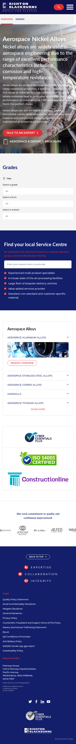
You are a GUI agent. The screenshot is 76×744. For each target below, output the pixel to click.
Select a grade (10, 184)
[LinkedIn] (42, 701)
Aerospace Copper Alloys (38, 384)
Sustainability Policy (13, 650)
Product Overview (22, 363)
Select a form (10, 197)
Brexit (6, 632)
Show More (38, 409)
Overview (7, 19)
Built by (64, 739)
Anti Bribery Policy (12, 641)
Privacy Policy (10, 618)
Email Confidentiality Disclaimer (19, 604)
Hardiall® (38, 394)
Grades (20, 19)
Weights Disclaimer (13, 608)
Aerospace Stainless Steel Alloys (38, 375)
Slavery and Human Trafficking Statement (24, 627)
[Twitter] (30, 701)
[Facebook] (36, 701)
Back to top (38, 556)
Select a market (11, 209)
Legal (6, 593)
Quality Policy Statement (16, 599)
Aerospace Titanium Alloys (38, 403)
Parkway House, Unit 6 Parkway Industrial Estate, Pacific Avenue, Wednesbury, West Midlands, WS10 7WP (19, 672)
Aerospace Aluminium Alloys (38, 337)
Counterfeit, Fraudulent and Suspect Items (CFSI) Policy (32, 623)
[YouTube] (48, 701)
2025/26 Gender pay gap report (19, 646)
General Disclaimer (12, 613)
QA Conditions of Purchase (16, 636)
